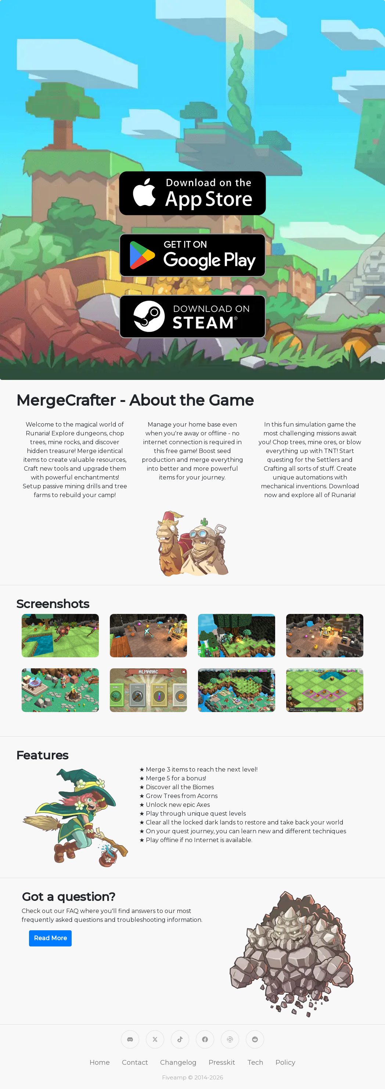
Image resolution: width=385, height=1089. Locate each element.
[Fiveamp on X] (155, 1038)
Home (100, 1063)
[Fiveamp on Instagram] (230, 1038)
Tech (255, 1063)
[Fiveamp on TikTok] (180, 1038)
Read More (50, 938)
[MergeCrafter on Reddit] (255, 1038)
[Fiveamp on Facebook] (205, 1038)
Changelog (178, 1063)
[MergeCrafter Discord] (130, 1038)
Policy (285, 1063)
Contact (135, 1063)
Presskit (222, 1063)
